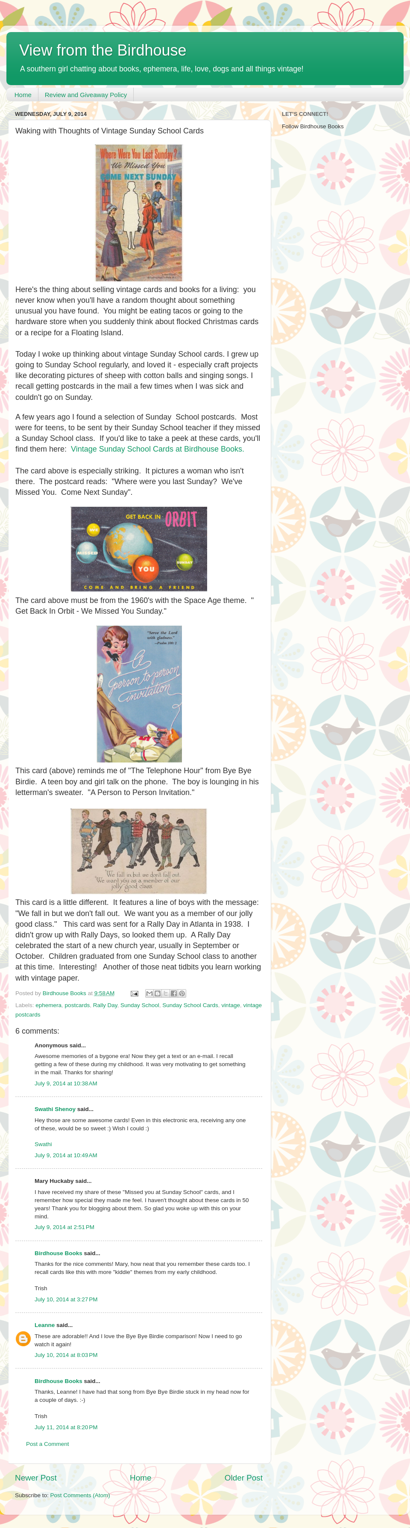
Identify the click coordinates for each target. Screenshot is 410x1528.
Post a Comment (47, 1444)
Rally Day (105, 1005)
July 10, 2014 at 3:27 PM (66, 1299)
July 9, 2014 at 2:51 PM (64, 1227)
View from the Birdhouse (103, 50)
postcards (77, 1005)
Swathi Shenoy (55, 1109)
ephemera (48, 1005)
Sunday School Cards (190, 1005)
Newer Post (36, 1477)
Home (23, 94)
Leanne (45, 1325)
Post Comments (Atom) (80, 1495)
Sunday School (139, 1005)
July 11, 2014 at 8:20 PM (66, 1427)
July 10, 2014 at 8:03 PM (66, 1355)
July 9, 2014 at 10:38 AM (66, 1083)
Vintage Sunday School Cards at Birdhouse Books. (157, 449)
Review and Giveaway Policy (86, 94)
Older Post (244, 1477)
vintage (230, 1005)
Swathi (43, 1144)
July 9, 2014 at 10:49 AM (66, 1155)
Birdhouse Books (58, 1253)
